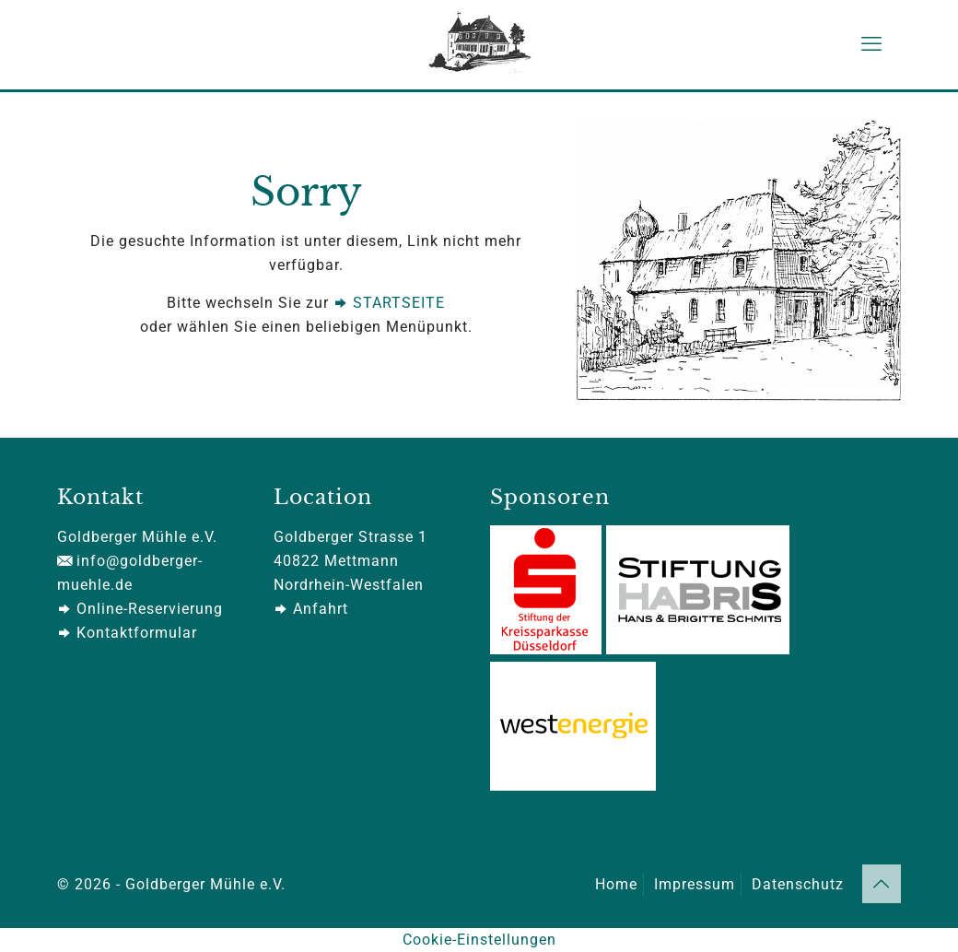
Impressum (694, 884)
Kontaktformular (127, 632)
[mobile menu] (871, 44)
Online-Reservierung (140, 608)
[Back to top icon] (881, 883)
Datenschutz (798, 884)
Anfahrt (311, 608)
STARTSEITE (389, 302)
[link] (739, 260)
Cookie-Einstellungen (479, 939)
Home (616, 884)
